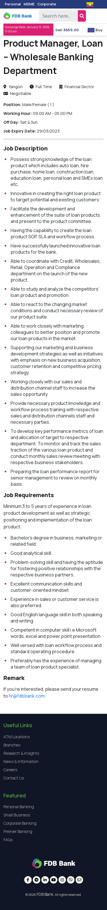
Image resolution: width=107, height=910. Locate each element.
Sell (62, 29)
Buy (102, 29)
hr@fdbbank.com (27, 696)
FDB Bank (45, 894)
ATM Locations (16, 736)
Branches (11, 745)
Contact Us (13, 778)
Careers (10, 769)
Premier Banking (17, 831)
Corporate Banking (20, 823)
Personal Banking (18, 806)
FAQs (8, 839)
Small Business (16, 815)
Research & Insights (21, 753)
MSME (29, 4)
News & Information (21, 761)
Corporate (46, 4)
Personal (13, 4)
